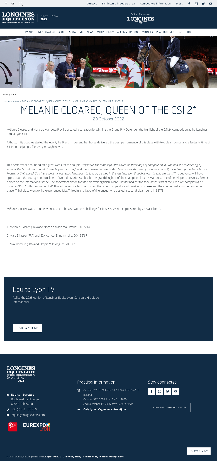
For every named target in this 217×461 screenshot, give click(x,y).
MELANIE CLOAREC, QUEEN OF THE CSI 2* (47, 101)
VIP (81, 32)
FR (6, 3)
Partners (147, 32)
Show (72, 32)
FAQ (180, 32)
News (90, 32)
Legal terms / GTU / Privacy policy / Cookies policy (71, 456)
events (29, 32)
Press (179, 3)
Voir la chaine (27, 328)
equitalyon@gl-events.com (28, 415)
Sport (62, 32)
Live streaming (46, 32)
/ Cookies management (111, 456)
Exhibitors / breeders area (118, 3)
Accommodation (127, 32)
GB (12, 3)
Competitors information (155, 3)
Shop (189, 32)
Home (6, 101)
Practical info (165, 32)
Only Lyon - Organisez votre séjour (104, 409)
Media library (105, 32)
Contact (92, 3)
